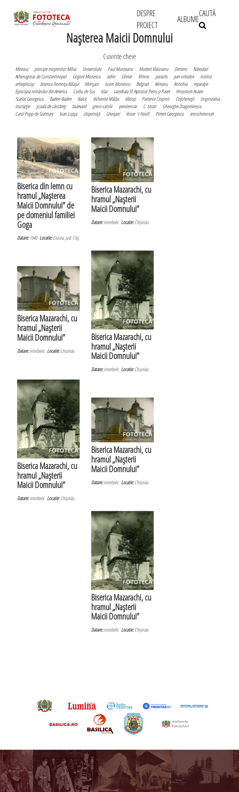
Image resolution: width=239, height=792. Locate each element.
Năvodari (200, 69)
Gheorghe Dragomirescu (181, 106)
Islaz (104, 91)
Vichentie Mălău (106, 98)
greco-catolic (102, 106)
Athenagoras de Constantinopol (40, 76)
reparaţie (201, 84)
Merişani (92, 84)
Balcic (82, 98)
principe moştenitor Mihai (55, 69)
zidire (111, 76)
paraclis (161, 76)
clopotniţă (91, 113)
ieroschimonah (202, 113)
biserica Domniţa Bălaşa (59, 84)
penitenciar (128, 106)
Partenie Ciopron (155, 98)
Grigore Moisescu (87, 76)
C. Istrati (149, 106)
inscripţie (22, 106)
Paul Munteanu (120, 69)
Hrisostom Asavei (189, 91)
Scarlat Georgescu (29, 98)
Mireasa (21, 69)
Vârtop (130, 98)
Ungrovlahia (210, 98)
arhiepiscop (24, 84)
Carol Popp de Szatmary (34, 113)
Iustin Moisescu (117, 84)
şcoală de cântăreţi (51, 106)
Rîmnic (143, 76)
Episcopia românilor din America (41, 91)
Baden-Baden (61, 98)
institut (206, 76)
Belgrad (142, 84)
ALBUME (188, 19)
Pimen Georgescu (170, 113)
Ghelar (126, 76)
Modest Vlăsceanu (153, 69)
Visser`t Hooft (137, 113)
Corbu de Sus (84, 91)
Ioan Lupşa (68, 113)
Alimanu (161, 84)
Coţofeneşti (185, 98)
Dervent (181, 69)
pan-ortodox (184, 76)
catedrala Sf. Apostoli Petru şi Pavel (142, 91)
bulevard (79, 106)
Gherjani (113, 113)
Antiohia (180, 84)
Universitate (91, 69)
